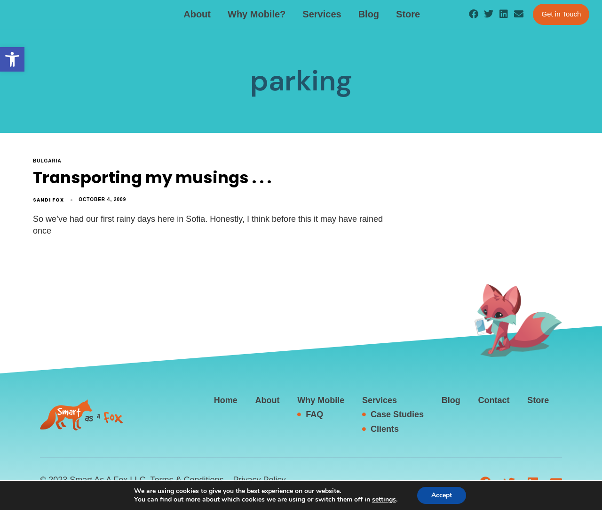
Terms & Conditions (186, 480)
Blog (368, 14)
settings (387, 499)
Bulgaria (47, 160)
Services (321, 14)
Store (408, 14)
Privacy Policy (259, 480)
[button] (12, 59)
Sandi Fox (48, 199)
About (197, 14)
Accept (446, 495)
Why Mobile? (256, 14)
